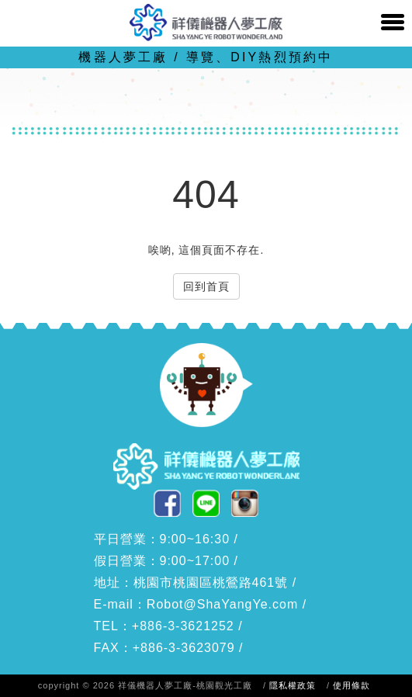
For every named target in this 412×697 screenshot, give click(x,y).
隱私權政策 (292, 685)
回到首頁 (206, 286)
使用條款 (351, 685)
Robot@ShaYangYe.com (222, 604)
